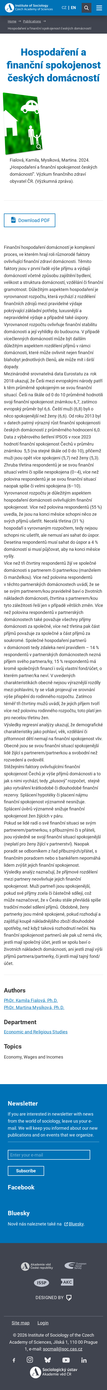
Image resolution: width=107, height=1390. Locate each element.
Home (12, 21)
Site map (21, 1322)
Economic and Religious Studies (36, 1031)
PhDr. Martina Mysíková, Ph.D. (34, 1007)
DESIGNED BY (53, 1298)
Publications (32, 21)
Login (43, 1322)
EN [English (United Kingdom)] (73, 7)
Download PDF (34, 220)
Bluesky (76, 1223)
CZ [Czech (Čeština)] (64, 7)
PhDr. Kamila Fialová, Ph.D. (31, 1000)
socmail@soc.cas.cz (62, 1348)
